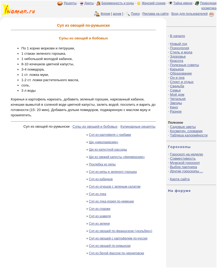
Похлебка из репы (102, 164)
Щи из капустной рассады (108, 149)
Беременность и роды (117, 3)
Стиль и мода (181, 52)
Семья (175, 90)
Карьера (177, 69)
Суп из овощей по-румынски (109, 246)
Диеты (89, 3)
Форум (105, 14)
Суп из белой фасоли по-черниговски (116, 253)
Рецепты (70, 3)
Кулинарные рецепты (137, 126)
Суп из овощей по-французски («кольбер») (120, 231)
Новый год (178, 44)
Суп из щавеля (100, 216)
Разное (176, 111)
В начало (177, 36)
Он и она (177, 78)
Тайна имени (182, 3)
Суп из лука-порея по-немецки (111, 201)
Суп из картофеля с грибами (110, 135)
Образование (181, 73)
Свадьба (177, 86)
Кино (174, 107)
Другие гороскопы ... (186, 171)
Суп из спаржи (99, 209)
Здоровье (178, 56)
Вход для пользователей (193, 14)
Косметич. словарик (186, 131)
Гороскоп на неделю (186, 154)
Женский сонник (153, 3)
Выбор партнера (183, 167)
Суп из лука (97, 194)
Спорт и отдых (181, 82)
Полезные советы (184, 65)
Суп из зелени (99, 223)
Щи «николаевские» (103, 142)
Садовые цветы (183, 127)
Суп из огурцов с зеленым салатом (115, 186)
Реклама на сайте (155, 14)
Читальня (178, 99)
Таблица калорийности (188, 135)
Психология (179, 48)
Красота (176, 61)
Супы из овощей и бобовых (95, 126)
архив (117, 14)
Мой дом (177, 94)
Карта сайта (179, 179)
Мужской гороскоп (185, 163)
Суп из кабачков (101, 179)
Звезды (176, 103)
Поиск (135, 14)
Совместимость (183, 158)
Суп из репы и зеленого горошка (113, 172)
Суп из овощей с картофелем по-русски (118, 238)
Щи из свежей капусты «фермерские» (117, 157)
